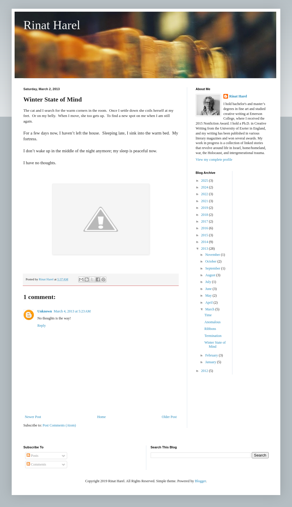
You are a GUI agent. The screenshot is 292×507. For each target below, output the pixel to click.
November (213, 255)
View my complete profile (214, 160)
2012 (205, 371)
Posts (32, 456)
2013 (205, 248)
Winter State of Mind (215, 344)
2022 (205, 194)
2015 (205, 235)
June (209, 289)
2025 (205, 181)
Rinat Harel (51, 25)
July (208, 282)
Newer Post (33, 417)
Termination (212, 336)
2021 (205, 201)
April (209, 302)
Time (208, 315)
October (211, 261)
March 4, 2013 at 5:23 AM (72, 311)
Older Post (169, 417)
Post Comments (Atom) (59, 425)
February (212, 355)
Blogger (200, 481)
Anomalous (212, 322)
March (210, 309)
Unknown (44, 311)
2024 (205, 187)
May (209, 295)
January (211, 362)
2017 (205, 221)
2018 (205, 215)
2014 (205, 242)
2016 (205, 228)
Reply (41, 326)
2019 (205, 208)
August (210, 275)
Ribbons (210, 329)
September (213, 268)
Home (101, 417)
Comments (36, 464)
